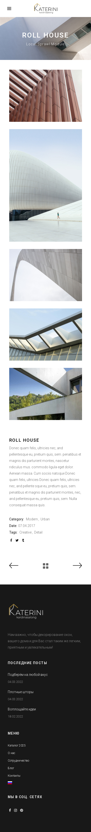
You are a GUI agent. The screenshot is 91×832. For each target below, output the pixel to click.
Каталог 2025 (17, 745)
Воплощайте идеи (22, 709)
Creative (25, 532)
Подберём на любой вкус (28, 675)
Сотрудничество (18, 760)
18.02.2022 (15, 716)
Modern (32, 519)
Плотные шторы (20, 692)
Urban (45, 519)
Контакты (14, 775)
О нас (11, 753)
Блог (11, 768)
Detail (38, 532)
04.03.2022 (15, 682)
